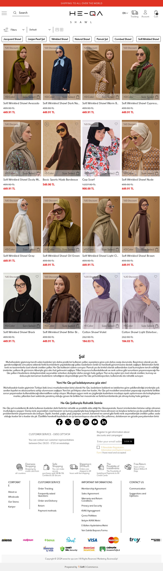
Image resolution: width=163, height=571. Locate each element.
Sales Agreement (90, 493)
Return (41, 505)
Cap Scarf (88, 179)
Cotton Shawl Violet (94, 332)
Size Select (29, 97)
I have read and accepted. (114, 450)
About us (12, 491)
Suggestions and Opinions (137, 494)
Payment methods (47, 510)
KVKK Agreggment (91, 510)
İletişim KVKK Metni (91, 520)
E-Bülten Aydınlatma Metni (95, 525)
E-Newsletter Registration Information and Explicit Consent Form (114, 450)
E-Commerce (91, 566)
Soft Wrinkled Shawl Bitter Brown (62, 332)
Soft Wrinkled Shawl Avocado (21, 103)
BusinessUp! (112, 558)
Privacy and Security (92, 505)
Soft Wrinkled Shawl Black (19, 332)
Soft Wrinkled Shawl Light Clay (101, 255)
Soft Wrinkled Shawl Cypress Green (141, 103)
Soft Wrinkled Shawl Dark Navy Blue (62, 103)
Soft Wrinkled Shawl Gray (18, 255)
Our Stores (13, 501)
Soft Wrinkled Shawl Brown (138, 255)
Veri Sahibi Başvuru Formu (95, 530)
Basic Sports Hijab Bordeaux (60, 179)
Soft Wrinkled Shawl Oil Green (61, 255)
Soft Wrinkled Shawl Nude (137, 179)
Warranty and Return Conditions (92, 499)
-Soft (81, 566)
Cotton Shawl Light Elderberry (140, 332)
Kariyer (11, 506)
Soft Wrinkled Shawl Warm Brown (101, 103)
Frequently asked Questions (46, 494)
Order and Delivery (47, 500)
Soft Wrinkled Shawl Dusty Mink (22, 179)
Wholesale (13, 496)
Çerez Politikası (89, 515)
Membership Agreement (94, 488)
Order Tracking (45, 488)
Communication (137, 488)
